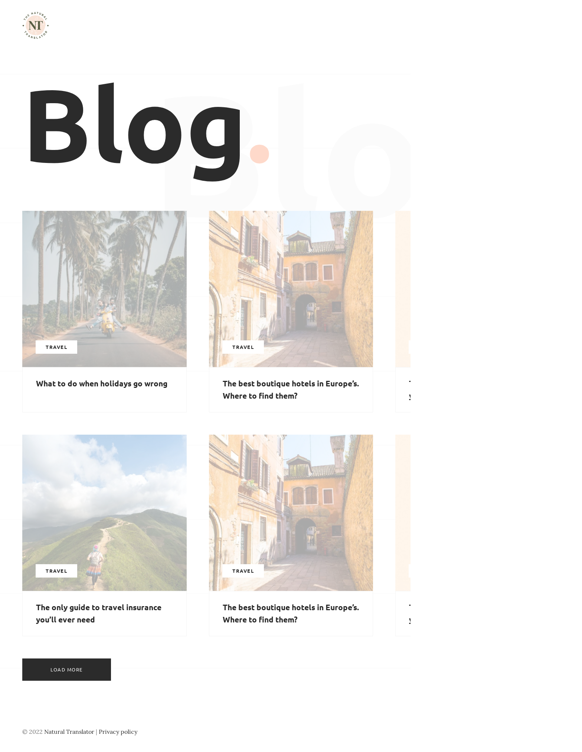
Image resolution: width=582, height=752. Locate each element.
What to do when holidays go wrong (101, 383)
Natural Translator (69, 731)
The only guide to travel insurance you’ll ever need (98, 613)
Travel (56, 347)
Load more (66, 669)
